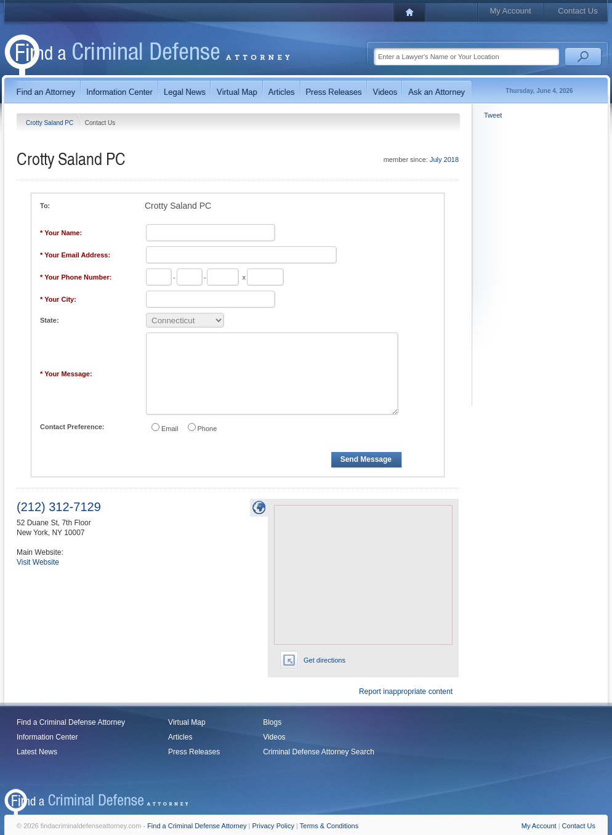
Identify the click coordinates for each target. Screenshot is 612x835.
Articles (180, 737)
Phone (207, 428)
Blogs (272, 722)
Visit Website (38, 562)
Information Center (47, 737)
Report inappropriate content (406, 691)
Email (170, 428)
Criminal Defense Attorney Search (318, 752)
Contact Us (577, 10)
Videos (274, 737)
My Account (510, 10)
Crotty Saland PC (50, 122)
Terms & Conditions (329, 825)
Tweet (493, 115)
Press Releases (194, 752)
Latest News (37, 752)
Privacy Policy (273, 825)
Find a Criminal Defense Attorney (71, 722)
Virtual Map (186, 722)
